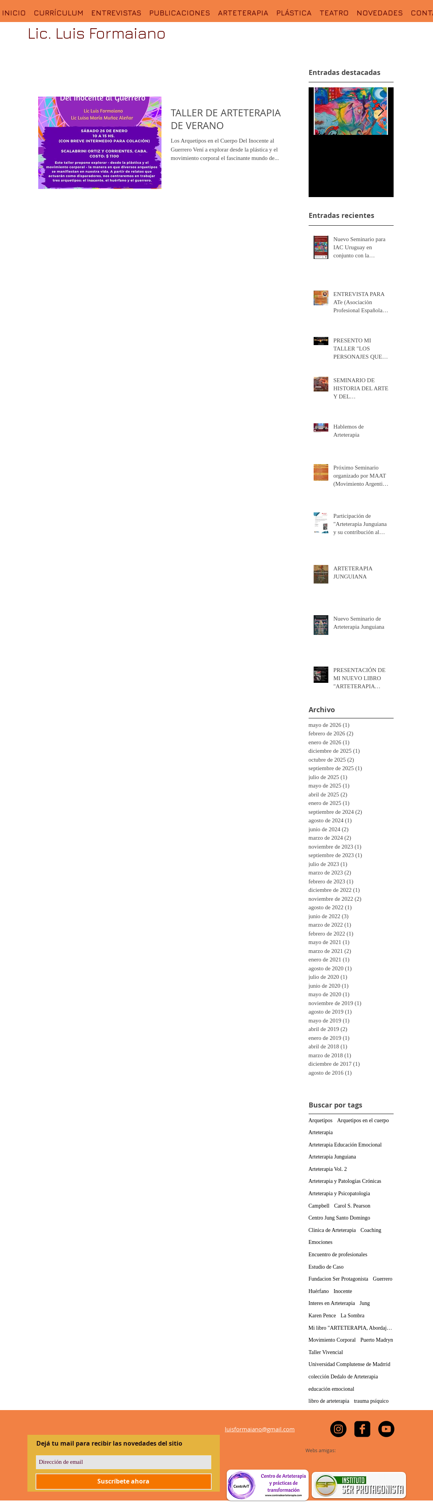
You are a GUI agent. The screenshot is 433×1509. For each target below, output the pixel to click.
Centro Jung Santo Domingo (339, 1218)
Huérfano (319, 1291)
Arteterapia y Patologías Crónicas (345, 1181)
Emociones (321, 1242)
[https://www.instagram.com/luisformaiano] (338, 1429)
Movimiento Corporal (332, 1340)
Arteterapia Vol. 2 (328, 1169)
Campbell (319, 1206)
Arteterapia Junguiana (332, 1157)
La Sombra (353, 1315)
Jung (365, 1303)
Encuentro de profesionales (338, 1254)
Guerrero (382, 1279)
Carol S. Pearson (352, 1206)
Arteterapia (321, 1132)
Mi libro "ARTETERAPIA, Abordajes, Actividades (351, 1328)
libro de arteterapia (329, 1401)
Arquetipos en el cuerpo (363, 1120)
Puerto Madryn (376, 1340)
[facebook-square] (362, 1429)
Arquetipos (321, 1120)
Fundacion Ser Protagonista (338, 1279)
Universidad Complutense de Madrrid (350, 1364)
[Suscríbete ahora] (124, 1481)
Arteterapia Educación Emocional (345, 1145)
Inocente (342, 1291)
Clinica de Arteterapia (332, 1230)
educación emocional (332, 1389)
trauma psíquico (371, 1401)
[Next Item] (381, 111)
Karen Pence (322, 1315)
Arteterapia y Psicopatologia (339, 1193)
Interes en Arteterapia (332, 1303)
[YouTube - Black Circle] (386, 1429)
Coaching (370, 1230)
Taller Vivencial (326, 1352)
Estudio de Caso (326, 1267)
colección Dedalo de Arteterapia (343, 1377)
